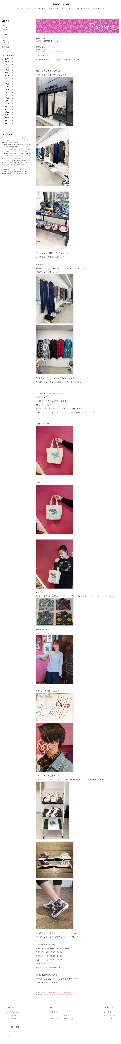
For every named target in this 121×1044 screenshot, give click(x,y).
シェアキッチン (8, 160)
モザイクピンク (25, 162)
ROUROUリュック (12, 173)
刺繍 (10, 149)
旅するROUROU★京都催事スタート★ (58, 994)
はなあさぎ (10, 164)
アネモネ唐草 (18, 164)
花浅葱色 (17, 158)
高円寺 (49, 51)
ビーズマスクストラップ (45, 687)
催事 (44, 51)
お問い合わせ (109, 1015)
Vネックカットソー (17, 140)
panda (9, 140)
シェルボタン (25, 151)
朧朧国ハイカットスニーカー (47, 780)
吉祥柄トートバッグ (18, 149)
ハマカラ (18, 155)
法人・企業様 (11, 1019)
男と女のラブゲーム (8, 158)
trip (11, 176)
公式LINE (108, 1019)
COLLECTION (99, 8)
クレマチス (23, 167)
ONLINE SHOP (40, 8)
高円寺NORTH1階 (48, 964)
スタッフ (5, 43)
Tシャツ (16, 167)
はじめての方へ (12, 1012)
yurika (4, 140)
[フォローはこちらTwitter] (12, 1028)
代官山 (11, 167)
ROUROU (19, 8)
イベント (5, 27)
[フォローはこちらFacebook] (7, 1028)
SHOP (63, 8)
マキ (4, 40)
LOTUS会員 (11, 1015)
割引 (7, 146)
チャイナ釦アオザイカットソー (47, 633)
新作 (4, 25)
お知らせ (5, 29)
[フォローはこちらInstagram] (17, 1028)
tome (44, 49)
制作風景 (5, 47)
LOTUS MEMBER (83, 8)
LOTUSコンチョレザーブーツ (11, 162)
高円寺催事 (58, 51)
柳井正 (17, 142)
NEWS (28, 8)
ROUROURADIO (14, 146)
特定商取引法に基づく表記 (61, 1019)
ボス (4, 38)
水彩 (14, 155)
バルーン (27, 155)
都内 (30, 142)
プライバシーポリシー (59, 1015)
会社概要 (108, 1012)
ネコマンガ (6, 45)
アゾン (4, 164)
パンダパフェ (24, 142)
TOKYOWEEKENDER (21, 160)
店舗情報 (54, 1012)
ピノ (23, 155)
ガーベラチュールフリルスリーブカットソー (15, 144)
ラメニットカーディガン (13, 153)
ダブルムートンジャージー (12, 151)
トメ (26, 149)
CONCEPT (53, 8)
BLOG (70, 8)
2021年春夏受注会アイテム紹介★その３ (58, 992)
